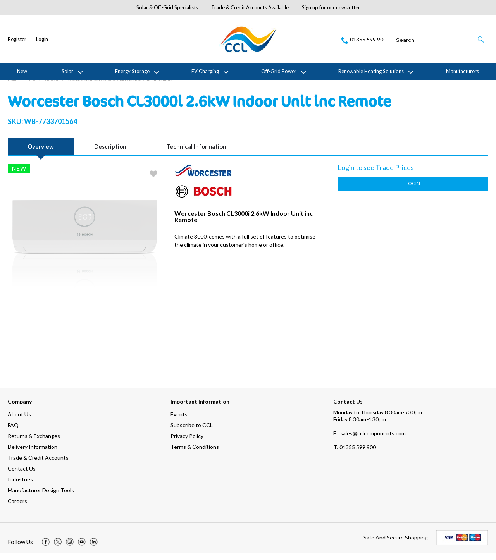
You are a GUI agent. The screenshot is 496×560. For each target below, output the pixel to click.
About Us (19, 420)
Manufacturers (462, 71)
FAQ (13, 431)
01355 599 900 (354, 453)
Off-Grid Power (278, 71)
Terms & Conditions (194, 453)
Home (13, 86)
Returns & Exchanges (34, 442)
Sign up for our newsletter (331, 7)
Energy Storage (132, 71)
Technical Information (196, 152)
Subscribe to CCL (191, 431)
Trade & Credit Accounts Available (250, 7)
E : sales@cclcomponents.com (369, 439)
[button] (481, 39)
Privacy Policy (186, 442)
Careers (17, 507)
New (22, 71)
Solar (67, 71)
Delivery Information (32, 453)
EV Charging (205, 71)
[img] (46, 548)
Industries (20, 486)
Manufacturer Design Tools (41, 496)
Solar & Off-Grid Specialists (167, 7)
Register (17, 39)
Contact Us (22, 475)
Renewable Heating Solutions (371, 71)
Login (42, 39)
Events (179, 420)
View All (51, 86)
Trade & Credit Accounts (38, 464)
